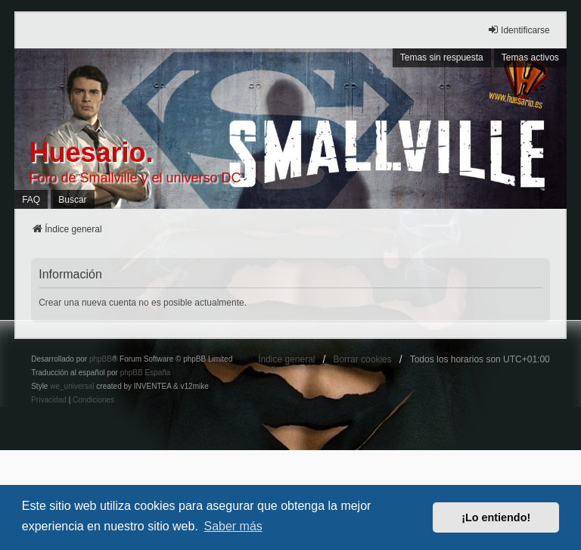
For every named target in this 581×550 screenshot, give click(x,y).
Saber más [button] (233, 526)
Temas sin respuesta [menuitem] (441, 57)
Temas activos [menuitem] (530, 57)
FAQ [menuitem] (31, 199)
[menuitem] (49, 400)
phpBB (100, 359)
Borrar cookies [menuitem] (362, 359)
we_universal (72, 386)
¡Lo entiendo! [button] (495, 517)
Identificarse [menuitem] (518, 30)
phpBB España (145, 372)
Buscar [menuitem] (72, 199)
